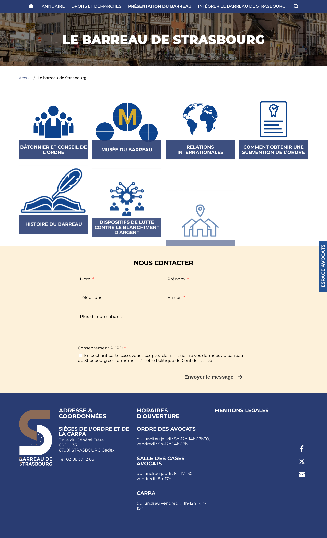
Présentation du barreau (160, 6)
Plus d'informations (101, 316)
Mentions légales (242, 410)
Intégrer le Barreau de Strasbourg (241, 6)
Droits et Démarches (96, 6)
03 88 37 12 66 (80, 459)
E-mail (175, 297)
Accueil (26, 77)
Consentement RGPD (101, 348)
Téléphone (91, 297)
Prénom (177, 279)
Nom (86, 279)
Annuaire (53, 6)
